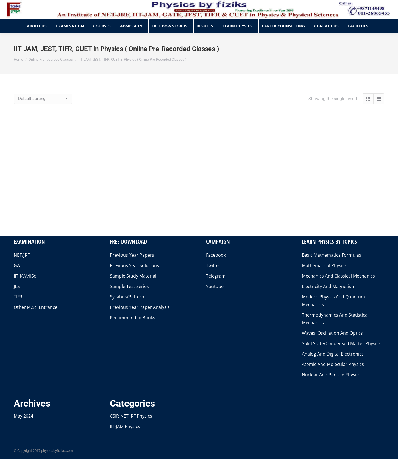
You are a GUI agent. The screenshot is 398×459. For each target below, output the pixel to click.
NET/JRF (22, 255)
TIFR (18, 297)
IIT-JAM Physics (125, 426)
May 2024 (23, 416)
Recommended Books (132, 318)
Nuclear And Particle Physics (331, 375)
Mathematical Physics (324, 265)
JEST (18, 286)
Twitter (213, 265)
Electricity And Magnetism (328, 286)
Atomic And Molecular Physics (333, 364)
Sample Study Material (133, 276)
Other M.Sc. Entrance (35, 307)
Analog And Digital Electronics (333, 354)
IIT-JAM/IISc (25, 276)
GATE (19, 265)
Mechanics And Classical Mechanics (338, 276)
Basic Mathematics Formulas (331, 255)
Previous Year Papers (132, 255)
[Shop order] (43, 99)
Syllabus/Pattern (127, 297)
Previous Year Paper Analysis (140, 307)
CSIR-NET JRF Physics (131, 416)
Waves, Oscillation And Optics (332, 333)
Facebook (216, 255)
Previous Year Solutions (134, 265)
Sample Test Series (129, 286)
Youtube (215, 286)
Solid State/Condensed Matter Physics (341, 343)
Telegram (216, 276)
